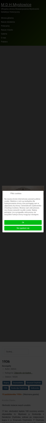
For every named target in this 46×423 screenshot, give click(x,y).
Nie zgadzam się (23, 228)
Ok (23, 222)
